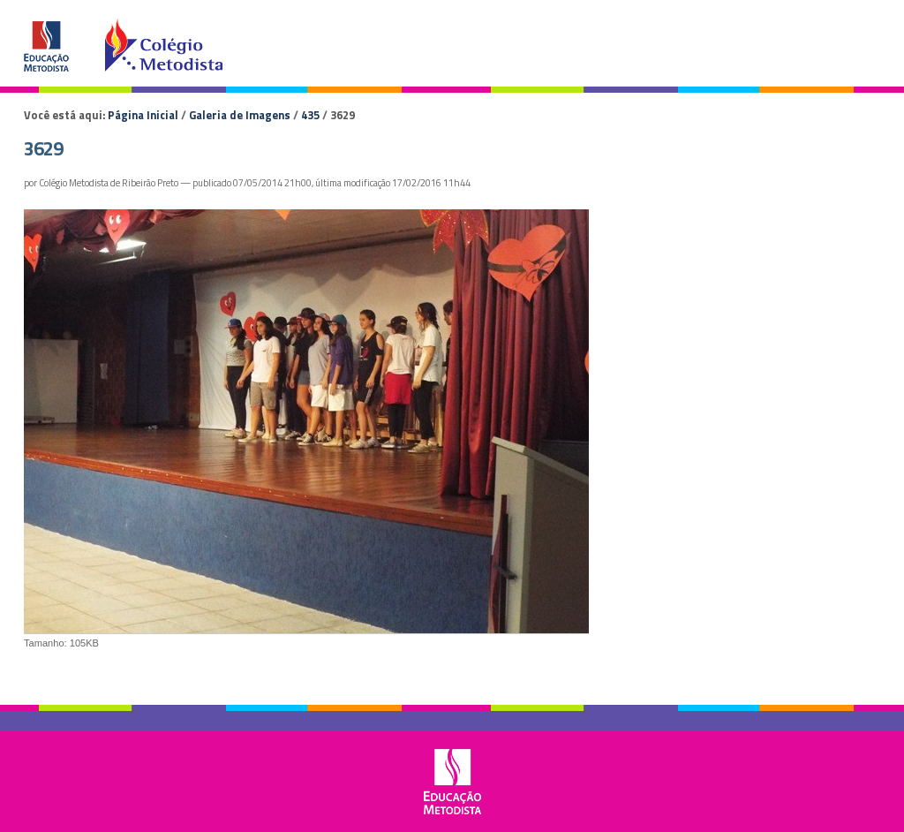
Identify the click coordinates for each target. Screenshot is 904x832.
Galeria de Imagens (239, 115)
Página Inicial (143, 115)
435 (310, 115)
